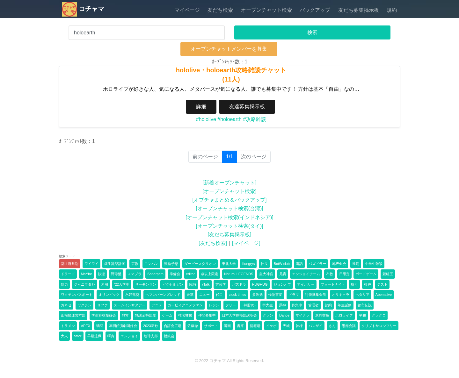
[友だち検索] (213, 243)
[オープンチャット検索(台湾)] (229, 208)
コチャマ (83, 9)
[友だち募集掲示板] (229, 234)
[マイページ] (246, 243)
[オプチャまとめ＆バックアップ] (230, 200)
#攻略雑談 (254, 119)
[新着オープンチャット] (230, 182)
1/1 (231, 156)
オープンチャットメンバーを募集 (229, 49)
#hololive (206, 119)
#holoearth (229, 119)
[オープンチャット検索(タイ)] (229, 226)
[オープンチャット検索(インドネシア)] (229, 217)
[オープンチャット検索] (230, 191)
